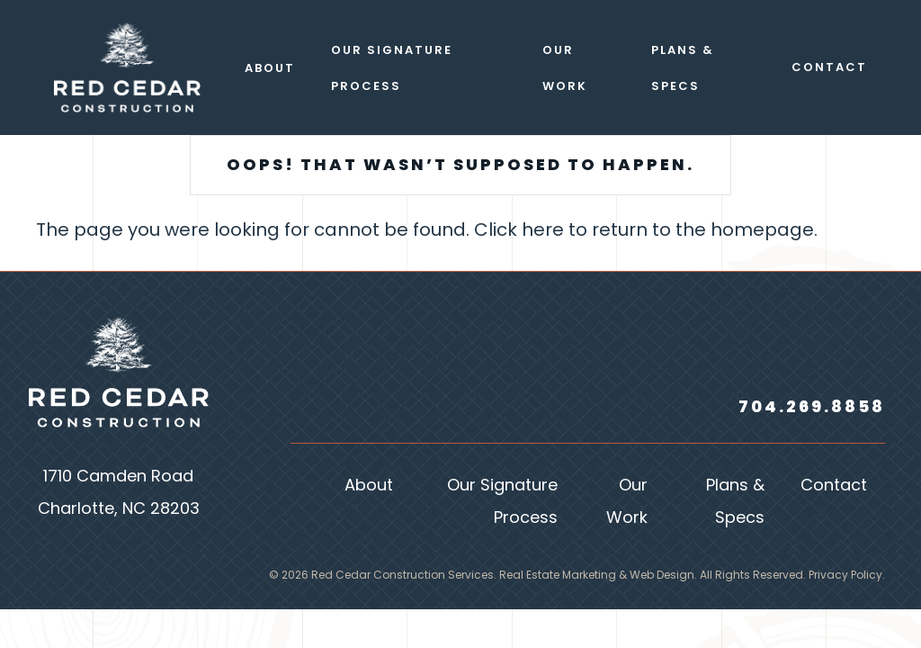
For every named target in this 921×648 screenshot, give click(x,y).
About (368, 486)
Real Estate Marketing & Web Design (596, 576)
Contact (833, 486)
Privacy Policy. (847, 576)
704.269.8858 (811, 408)
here (543, 231)
